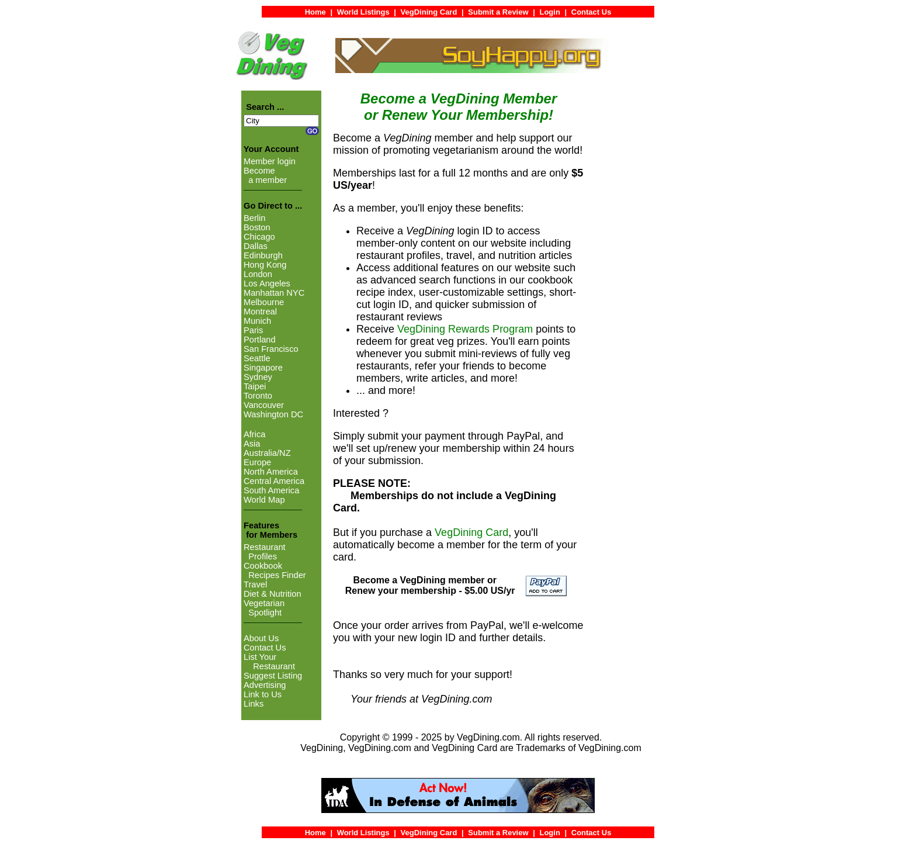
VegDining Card (471, 532)
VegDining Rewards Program (465, 329)
